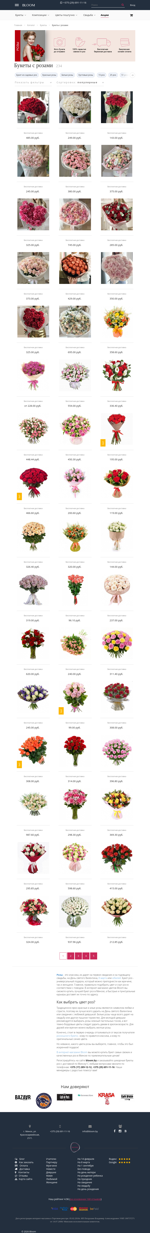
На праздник (85, 1179)
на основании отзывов (85, 1199)
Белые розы (67, 75)
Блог (20, 1158)
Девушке (51, 1172)
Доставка (22, 1169)
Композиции (40, 15)
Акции (105, 15)
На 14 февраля (86, 1158)
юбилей (116, 978)
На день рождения (88, 1189)
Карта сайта (23, 1179)
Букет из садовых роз (26, 75)
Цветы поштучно (66, 15)
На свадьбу (84, 1185)
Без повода (84, 1169)
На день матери (87, 1172)
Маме (49, 1175)
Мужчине (51, 1165)
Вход (132, 5)
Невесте (50, 1169)
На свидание (85, 1182)
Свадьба (89, 15)
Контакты (22, 1172)
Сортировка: (80, 82)
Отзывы (21, 1175)
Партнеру (51, 1162)
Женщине (51, 1182)
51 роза (125, 75)
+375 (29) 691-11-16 (73, 2)
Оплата (21, 1165)
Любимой (51, 1179)
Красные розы (49, 75)
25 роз (113, 75)
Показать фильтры (33, 82)
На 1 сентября (86, 1165)
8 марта (102, 978)
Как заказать (24, 1162)
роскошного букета (67, 1035)
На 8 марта (84, 1162)
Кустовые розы (85, 75)
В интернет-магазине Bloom (72, 1052)
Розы (60, 974)
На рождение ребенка (90, 1175)
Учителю (51, 1158)
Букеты (20, 15)
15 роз (101, 75)
